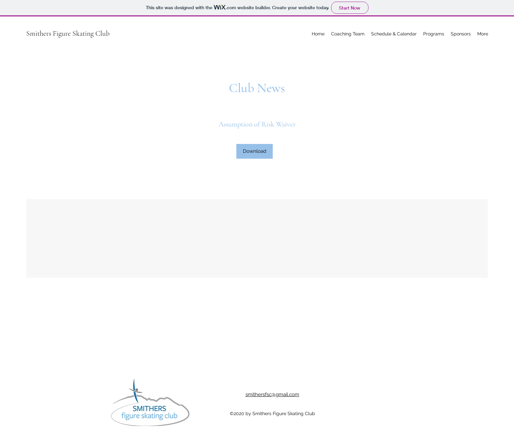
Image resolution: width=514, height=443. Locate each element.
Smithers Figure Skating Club (67, 33)
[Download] (254, 151)
